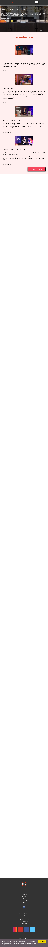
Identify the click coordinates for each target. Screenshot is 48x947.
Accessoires (24, 894)
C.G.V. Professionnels (24, 921)
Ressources (24, 898)
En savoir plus (5, 17)
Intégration (24, 896)
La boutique (24, 900)
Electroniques (24, 890)
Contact (24, 902)
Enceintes (24, 892)
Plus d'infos (7, 71)
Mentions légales (24, 923)
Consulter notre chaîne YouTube (36, 170)
